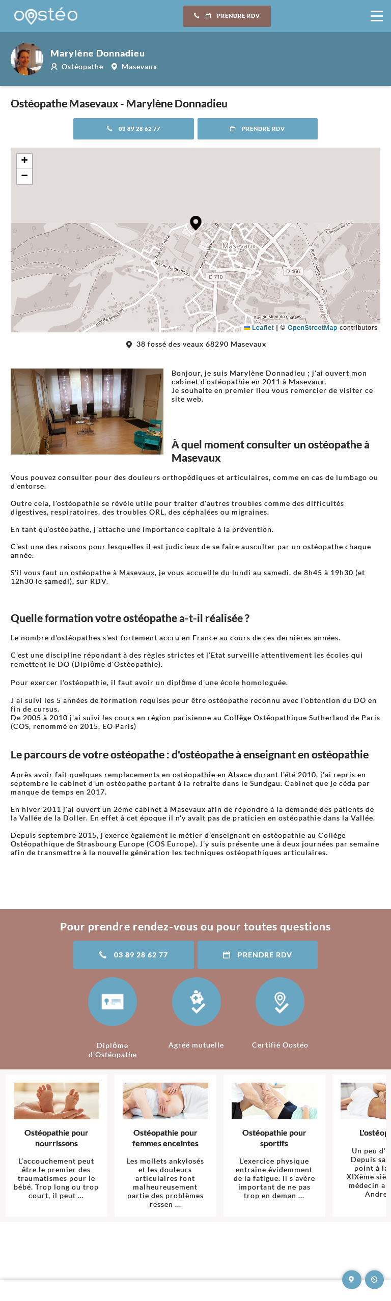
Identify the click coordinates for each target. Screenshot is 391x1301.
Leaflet (259, 327)
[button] (195, 223)
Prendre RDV (227, 16)
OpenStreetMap (313, 327)
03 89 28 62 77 (133, 129)
